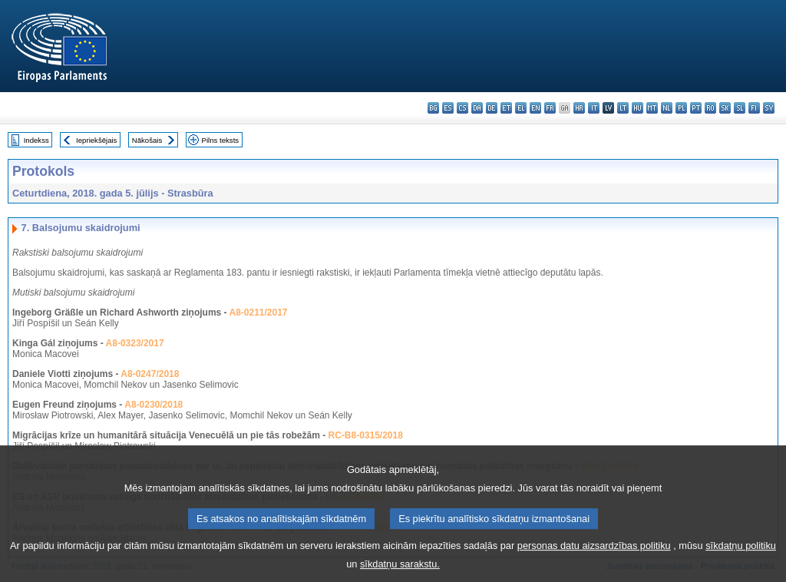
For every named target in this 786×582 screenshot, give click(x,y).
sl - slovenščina (739, 108)
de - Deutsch (491, 108)
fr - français (550, 108)
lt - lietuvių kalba (623, 108)
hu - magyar (637, 108)
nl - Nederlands (666, 108)
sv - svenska (768, 108)
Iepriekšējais (96, 140)
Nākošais (147, 140)
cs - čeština (462, 108)
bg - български (433, 108)
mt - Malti (652, 108)
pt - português (696, 108)
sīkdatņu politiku (740, 555)
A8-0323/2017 (135, 343)
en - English (535, 108)
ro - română (710, 108)
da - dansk (477, 108)
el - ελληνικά (521, 108)
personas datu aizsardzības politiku (594, 555)
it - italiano (593, 108)
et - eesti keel (506, 108)
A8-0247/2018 (150, 374)
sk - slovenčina (725, 108)
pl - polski (681, 108)
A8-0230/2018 (153, 404)
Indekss (36, 140)
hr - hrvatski (579, 108)
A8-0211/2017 (258, 312)
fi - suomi (754, 108)
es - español (448, 108)
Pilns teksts (220, 140)
